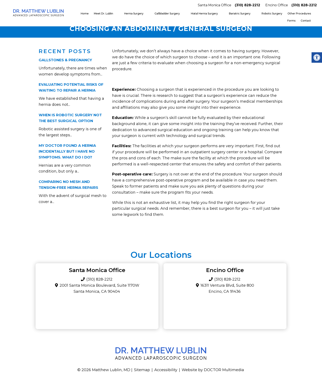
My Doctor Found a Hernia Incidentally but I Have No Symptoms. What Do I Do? (67, 151)
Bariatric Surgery (239, 13)
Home (85, 13)
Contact (306, 20)
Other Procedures (299, 13)
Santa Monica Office (214, 5)
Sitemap (142, 370)
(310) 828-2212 (247, 5)
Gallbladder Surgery (167, 13)
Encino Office (276, 5)
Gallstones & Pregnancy (65, 60)
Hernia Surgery (133, 13)
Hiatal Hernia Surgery (204, 13)
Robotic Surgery (272, 13)
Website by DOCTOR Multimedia (213, 370)
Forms (291, 20)
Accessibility (165, 370)
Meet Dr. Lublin (103, 13)
